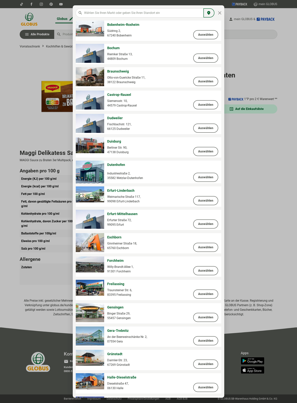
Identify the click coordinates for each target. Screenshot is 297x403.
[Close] (219, 12)
